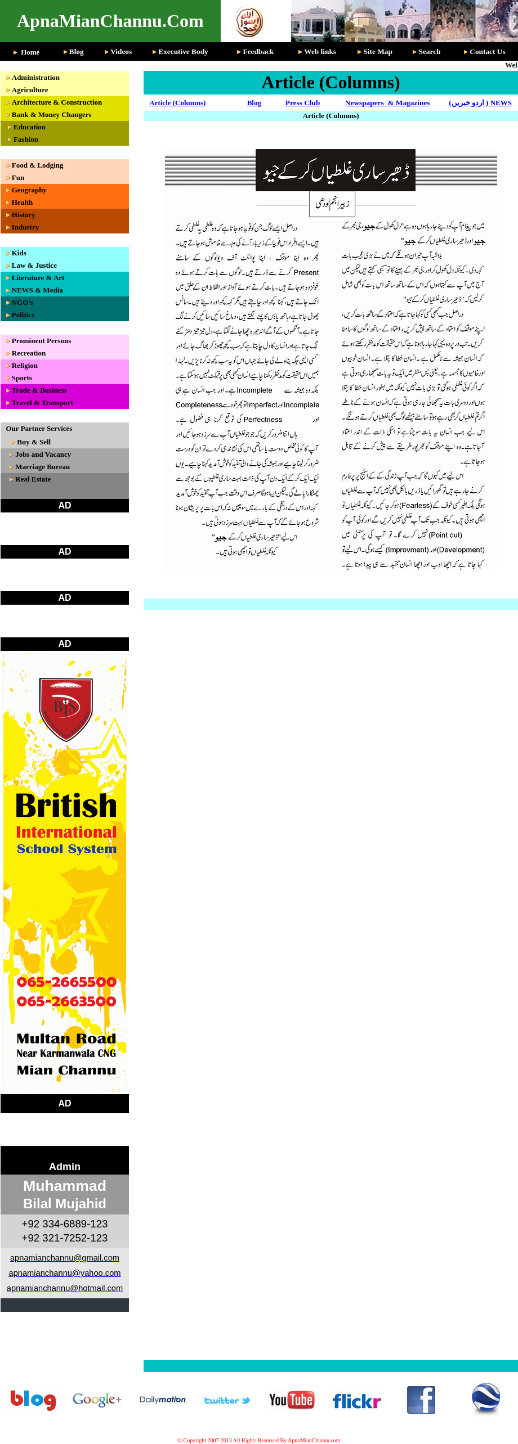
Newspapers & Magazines (387, 102)
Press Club (302, 102)
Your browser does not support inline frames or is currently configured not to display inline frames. (67, 712)
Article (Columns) (177, 102)
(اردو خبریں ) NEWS (480, 102)
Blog (254, 102)
